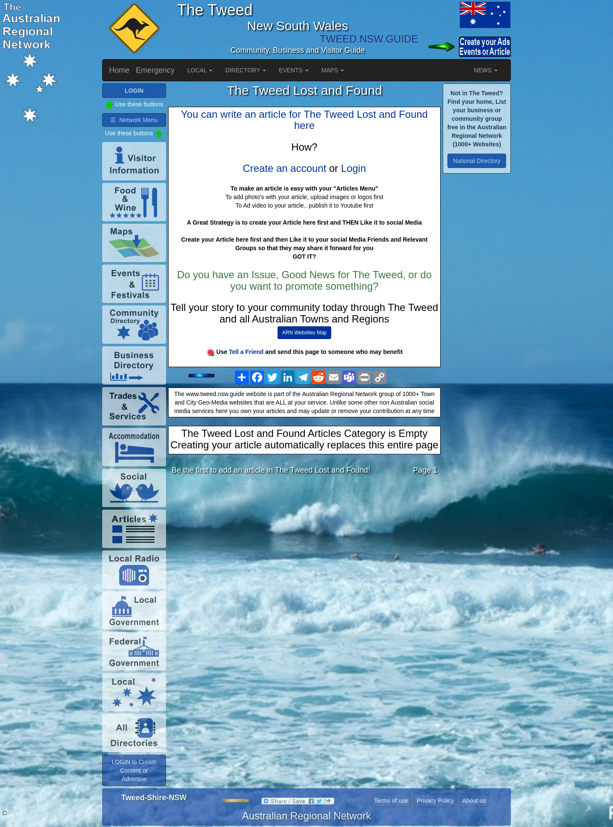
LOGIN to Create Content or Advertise (134, 770)
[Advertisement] (304, 548)
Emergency (155, 70)
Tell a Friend (246, 351)
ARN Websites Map (304, 333)
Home (119, 70)
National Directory (476, 160)
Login (353, 168)
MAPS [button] (332, 70)
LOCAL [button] (199, 70)
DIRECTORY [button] (245, 70)
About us (474, 800)
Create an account (284, 168)
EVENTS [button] (294, 70)
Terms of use (391, 800)
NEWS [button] (486, 70)
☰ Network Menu (134, 120)
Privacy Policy (435, 800)
